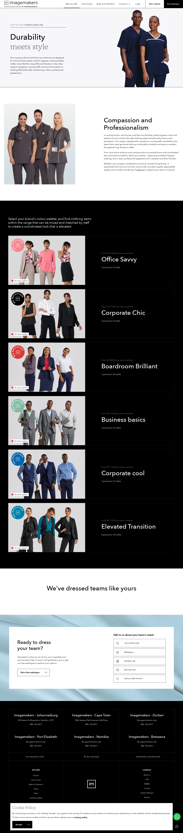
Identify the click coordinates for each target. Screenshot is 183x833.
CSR (147, 779)
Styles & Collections (36, 784)
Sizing (36, 789)
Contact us (125, 4)
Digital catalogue (147, 793)
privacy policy (80, 817)
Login (137, 4)
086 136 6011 (36, 724)
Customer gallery (36, 798)
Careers (36, 775)
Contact (147, 788)
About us (147, 775)
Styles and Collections (106, 4)
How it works (87, 4)
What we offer (71, 4)
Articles (147, 797)
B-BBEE (147, 784)
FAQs (36, 793)
